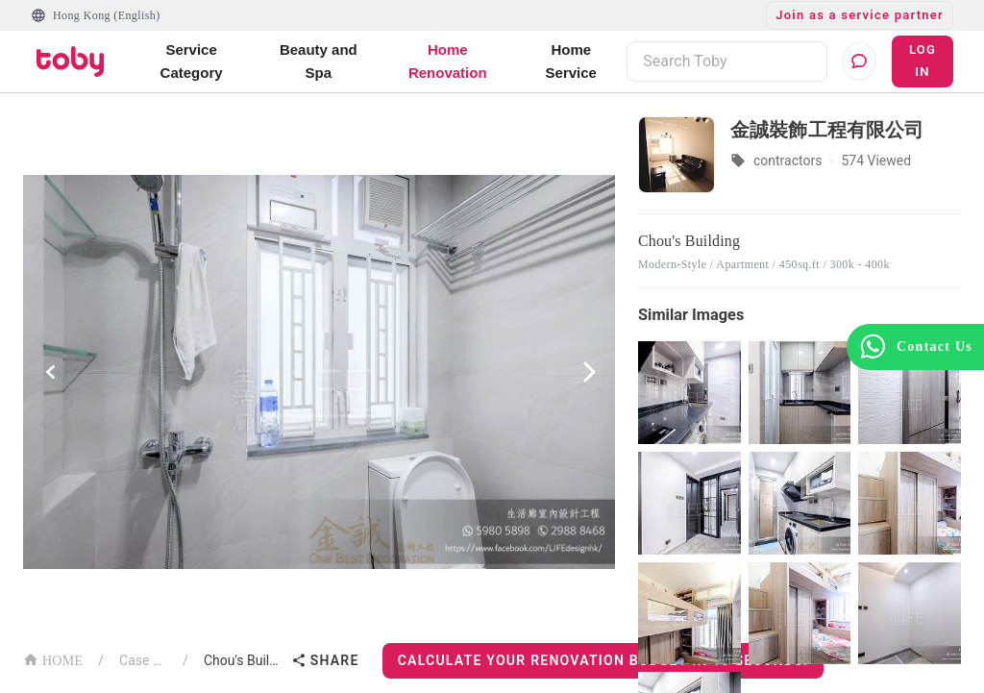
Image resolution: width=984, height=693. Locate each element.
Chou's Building (243, 660)
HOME (53, 659)
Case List (143, 660)
